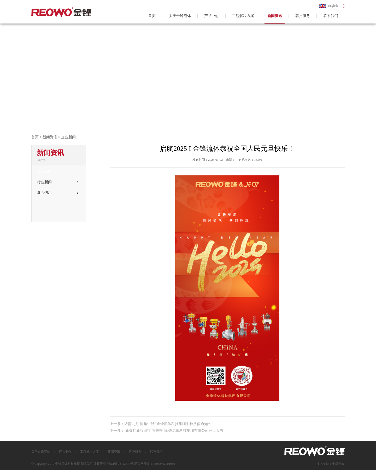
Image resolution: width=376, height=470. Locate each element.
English (328, 6)
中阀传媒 (338, 464)
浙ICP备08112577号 (120, 464)
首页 (152, 16)
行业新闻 (57, 182)
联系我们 (331, 16)
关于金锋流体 (180, 16)
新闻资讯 (274, 16)
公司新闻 (57, 172)
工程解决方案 (243, 16)
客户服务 (302, 16)
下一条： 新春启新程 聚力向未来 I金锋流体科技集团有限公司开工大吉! (167, 431)
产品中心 (211, 16)
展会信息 (57, 192)
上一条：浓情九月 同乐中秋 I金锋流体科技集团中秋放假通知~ (160, 424)
